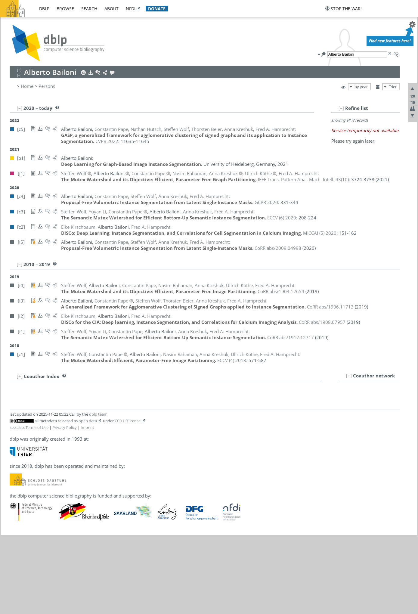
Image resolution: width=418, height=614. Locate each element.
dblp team (98, 414)
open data (88, 420)
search (89, 8)
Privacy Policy (64, 427)
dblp (44, 8)
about (111, 8)
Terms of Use (37, 427)
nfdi (130, 8)
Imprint (87, 427)
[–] (341, 108)
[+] (349, 376)
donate (157, 8)
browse (65, 8)
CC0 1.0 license (128, 420)
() (303, 179)
